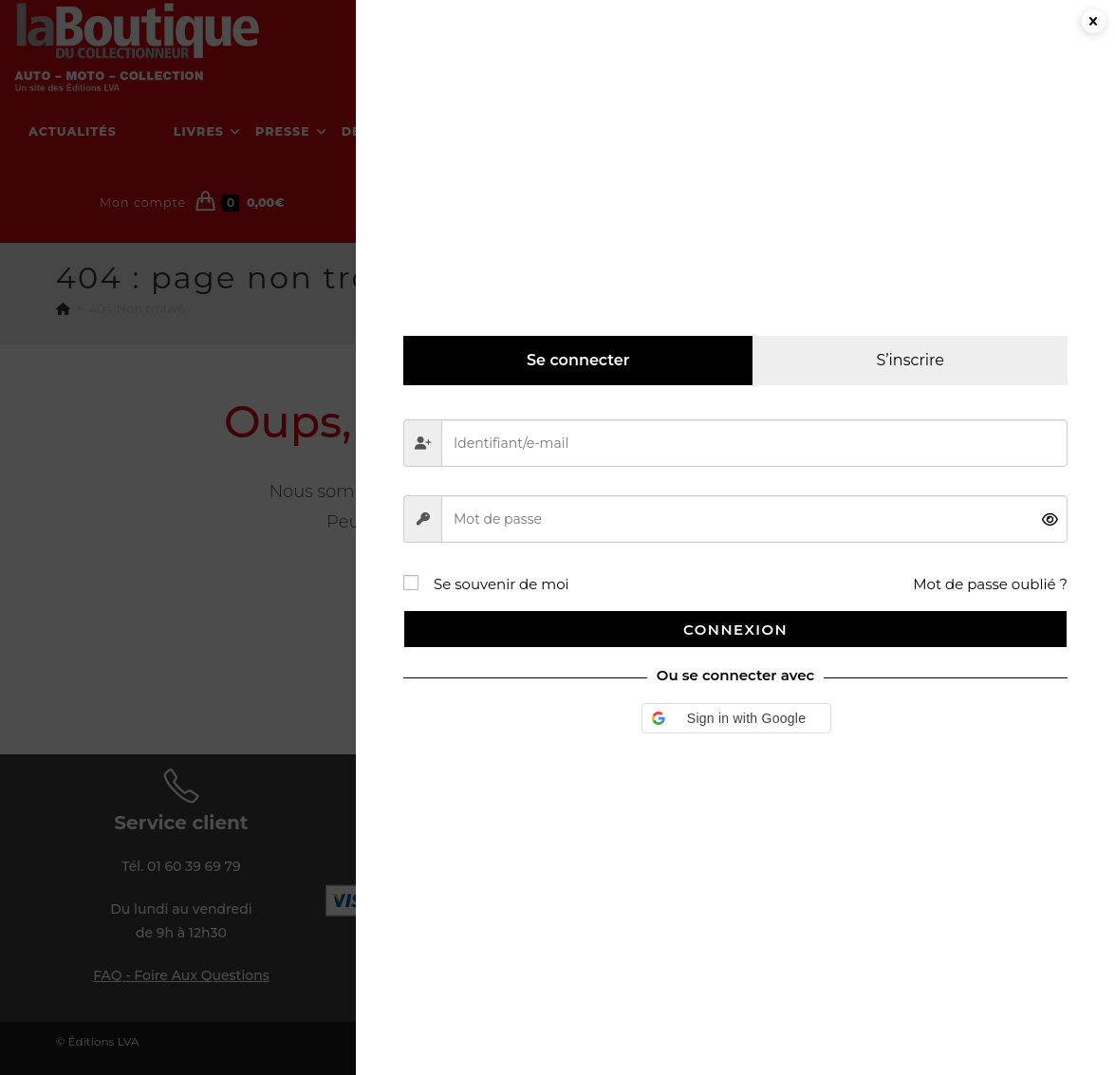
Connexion (735, 630)
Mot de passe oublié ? (990, 584)
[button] (736, 718)
